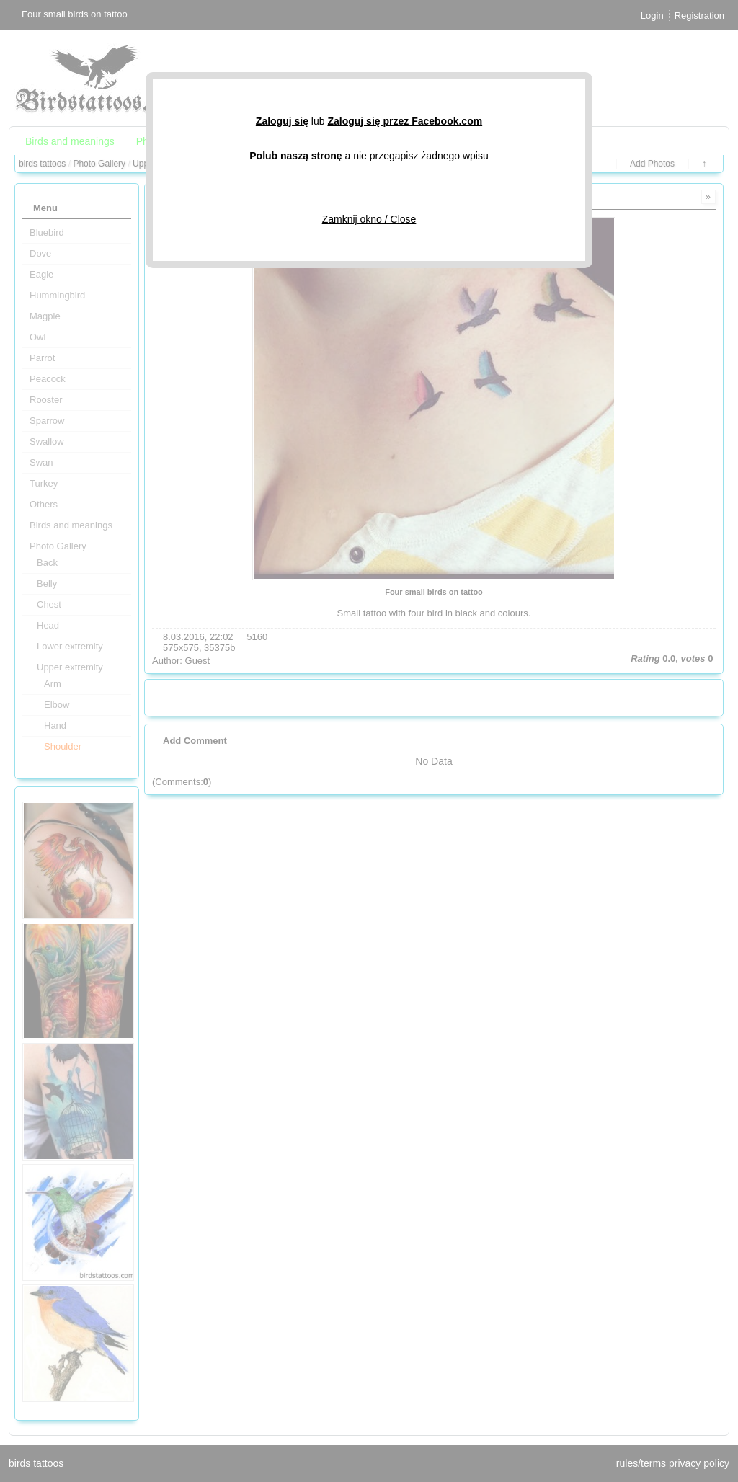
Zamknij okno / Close (369, 219)
